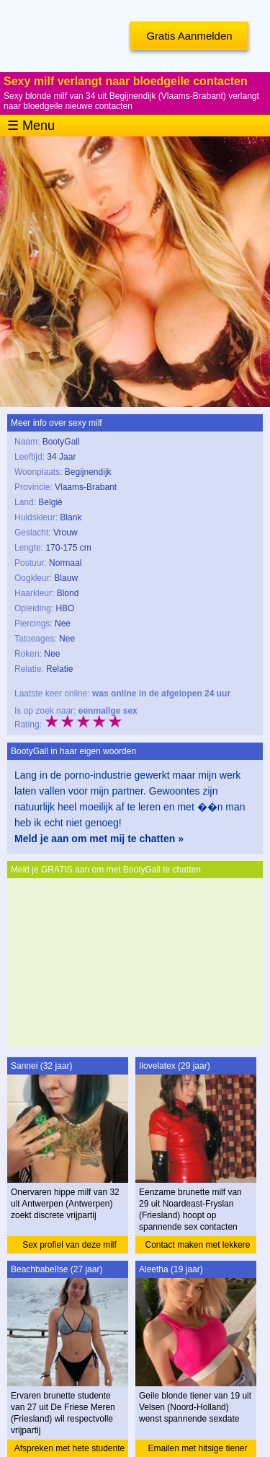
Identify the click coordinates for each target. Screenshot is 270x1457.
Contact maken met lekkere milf (197, 1246)
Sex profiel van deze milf (69, 1245)
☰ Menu (31, 125)
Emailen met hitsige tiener (197, 1448)
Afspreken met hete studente (69, 1448)
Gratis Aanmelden (189, 36)
